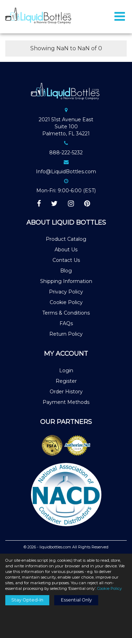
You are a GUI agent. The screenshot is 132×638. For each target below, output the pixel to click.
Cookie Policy (66, 302)
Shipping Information (66, 281)
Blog (66, 271)
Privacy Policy (66, 292)
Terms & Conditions (66, 313)
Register (66, 381)
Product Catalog (66, 239)
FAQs (66, 323)
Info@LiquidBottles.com (66, 171)
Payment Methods (66, 402)
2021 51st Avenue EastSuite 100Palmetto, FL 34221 (66, 126)
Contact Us (66, 260)
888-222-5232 (66, 152)
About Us (66, 249)
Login (66, 370)
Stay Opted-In (27, 599)
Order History (66, 391)
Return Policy (66, 334)
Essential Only (76, 599)
